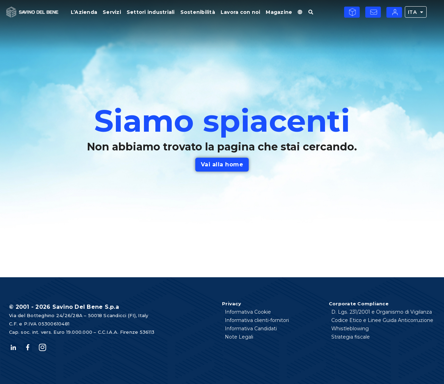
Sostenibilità (197, 12)
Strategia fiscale (351, 337)
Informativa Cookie (248, 312)
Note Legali (239, 337)
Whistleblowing (350, 328)
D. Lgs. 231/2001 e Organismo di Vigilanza (382, 312)
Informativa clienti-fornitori (257, 320)
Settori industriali (151, 12)
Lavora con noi (241, 12)
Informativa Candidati (251, 328)
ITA (416, 12)
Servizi (112, 12)
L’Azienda (84, 12)
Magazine (279, 12)
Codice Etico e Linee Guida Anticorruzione (383, 320)
